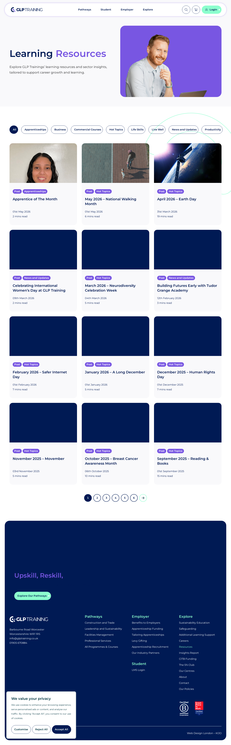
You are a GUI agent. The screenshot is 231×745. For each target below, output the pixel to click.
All (14, 129)
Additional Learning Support (197, 634)
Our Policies (186, 688)
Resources (185, 646)
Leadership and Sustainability (103, 628)
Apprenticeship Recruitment (150, 646)
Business (60, 129)
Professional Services (98, 640)
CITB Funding (187, 658)
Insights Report (189, 652)
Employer (127, 9)
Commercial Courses (87, 129)
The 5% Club (186, 664)
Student (106, 9)
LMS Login (138, 669)
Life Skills (137, 129)
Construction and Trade (100, 622)
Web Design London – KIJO (204, 733)
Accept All (61, 729)
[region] (41, 715)
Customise (21, 729)
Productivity (213, 129)
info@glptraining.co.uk (24, 638)
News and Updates (184, 129)
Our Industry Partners (145, 652)
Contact (184, 682)
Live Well (158, 129)
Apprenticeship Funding (147, 628)
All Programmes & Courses (101, 646)
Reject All (41, 729)
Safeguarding (187, 628)
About (183, 676)
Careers (184, 640)
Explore (148, 9)
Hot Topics (116, 129)
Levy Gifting (139, 640)
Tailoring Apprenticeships (148, 634)
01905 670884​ (18, 642)
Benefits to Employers (146, 622)
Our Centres (186, 670)
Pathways (84, 9)
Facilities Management (99, 634)
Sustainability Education (194, 622)
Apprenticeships (35, 129)
